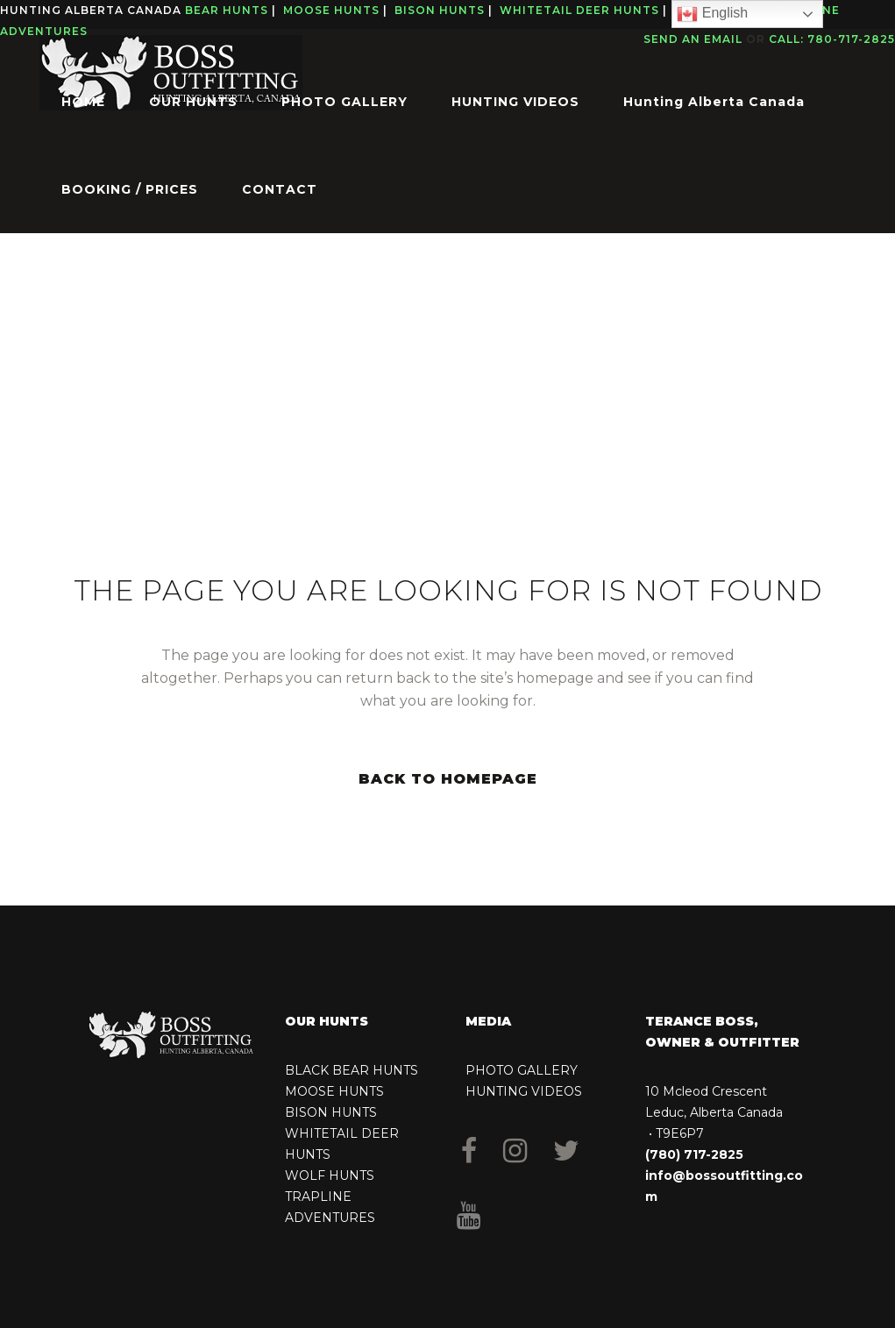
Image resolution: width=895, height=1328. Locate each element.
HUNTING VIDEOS (523, 1091)
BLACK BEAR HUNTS (351, 1070)
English (712, 14)
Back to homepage (448, 779)
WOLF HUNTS (329, 1175)
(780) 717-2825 (694, 1154)
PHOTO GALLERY (521, 1070)
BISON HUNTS (331, 1112)
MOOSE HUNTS (334, 1091)
